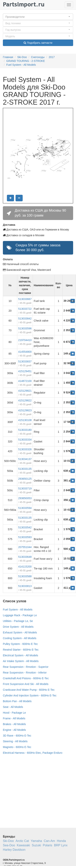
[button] (38, 17)
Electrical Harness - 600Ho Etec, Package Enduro (32, 752)
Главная (8, 57)
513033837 (25, 361)
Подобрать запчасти (38, 42)
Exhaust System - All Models (20, 632)
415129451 (25, 371)
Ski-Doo (22, 57)
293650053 (25, 498)
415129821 (25, 390)
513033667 (25, 299)
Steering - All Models (15, 741)
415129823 (25, 410)
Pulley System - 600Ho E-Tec (20, 643)
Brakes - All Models (14, 724)
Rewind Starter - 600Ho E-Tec (21, 649)
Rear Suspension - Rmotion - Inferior (25, 672)
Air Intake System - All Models (21, 661)
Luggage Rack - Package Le (20, 615)
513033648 (25, 556)
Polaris (47, 845)
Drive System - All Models (18, 626)
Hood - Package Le (14, 712)
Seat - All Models (13, 706)
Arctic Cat (22, 841)
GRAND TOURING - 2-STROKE (25, 60)
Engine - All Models (14, 729)
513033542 (25, 527)
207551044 (25, 547)
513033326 (25, 449)
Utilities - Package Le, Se (18, 621)
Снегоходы (38, 57)
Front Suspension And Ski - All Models (25, 684)
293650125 (25, 478)
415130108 (25, 420)
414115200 (25, 566)
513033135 (25, 468)
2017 (52, 57)
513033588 (25, 576)
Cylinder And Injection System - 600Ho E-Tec (29, 695)
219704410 (25, 340)
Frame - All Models (14, 718)
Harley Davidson (14, 849)
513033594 (25, 507)
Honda (61, 841)
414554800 (25, 351)
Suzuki (36, 845)
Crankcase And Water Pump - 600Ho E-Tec (29, 689)
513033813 (25, 586)
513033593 (25, 537)
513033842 (25, 318)
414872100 (25, 380)
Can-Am (49, 841)
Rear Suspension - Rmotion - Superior (25, 666)
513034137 (25, 459)
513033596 (25, 328)
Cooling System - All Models (19, 638)
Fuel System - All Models (21, 64)
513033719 (25, 488)
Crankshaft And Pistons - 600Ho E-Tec (26, 678)
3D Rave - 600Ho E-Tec (17, 735)
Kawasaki (23, 845)
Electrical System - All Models (20, 655)
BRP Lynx (60, 845)
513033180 (25, 429)
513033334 (25, 439)
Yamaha (36, 841)
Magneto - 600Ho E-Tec (17, 747)
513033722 (25, 308)
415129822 (25, 400)
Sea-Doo (9, 845)
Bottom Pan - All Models (17, 701)
